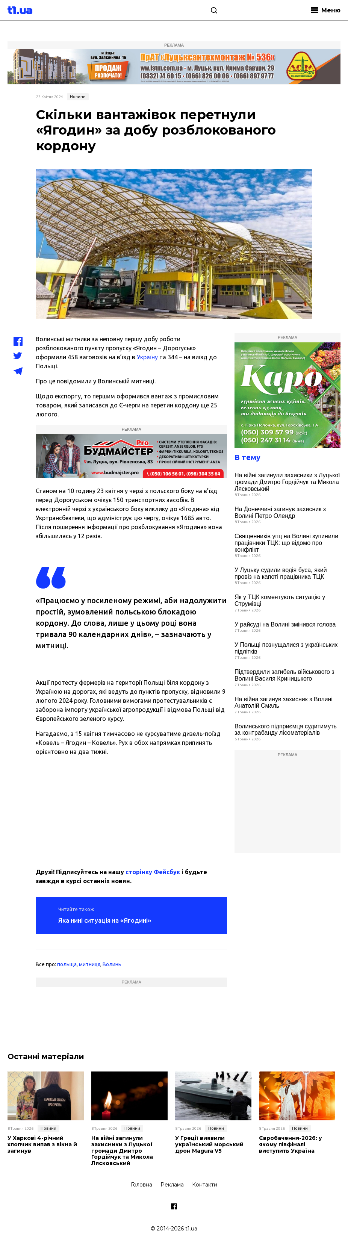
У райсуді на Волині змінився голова (285, 624)
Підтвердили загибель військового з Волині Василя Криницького (284, 675)
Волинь (112, 964)
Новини (78, 96)
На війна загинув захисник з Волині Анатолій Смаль (284, 702)
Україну (147, 357)
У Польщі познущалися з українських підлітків (286, 648)
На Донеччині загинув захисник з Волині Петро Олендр (280, 512)
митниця (89, 964)
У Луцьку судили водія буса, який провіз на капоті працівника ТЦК (281, 573)
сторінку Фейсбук (153, 872)
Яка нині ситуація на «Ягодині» (104, 920)
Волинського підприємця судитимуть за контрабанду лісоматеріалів (286, 729)
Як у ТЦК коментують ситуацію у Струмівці (280, 600)
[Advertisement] (131, 808)
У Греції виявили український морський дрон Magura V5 (209, 1144)
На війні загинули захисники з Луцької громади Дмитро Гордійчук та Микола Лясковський (287, 482)
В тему (247, 457)
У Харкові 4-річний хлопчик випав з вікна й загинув (42, 1144)
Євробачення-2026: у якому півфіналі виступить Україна (290, 1144)
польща (67, 964)
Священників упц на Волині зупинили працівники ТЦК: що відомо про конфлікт (286, 542)
